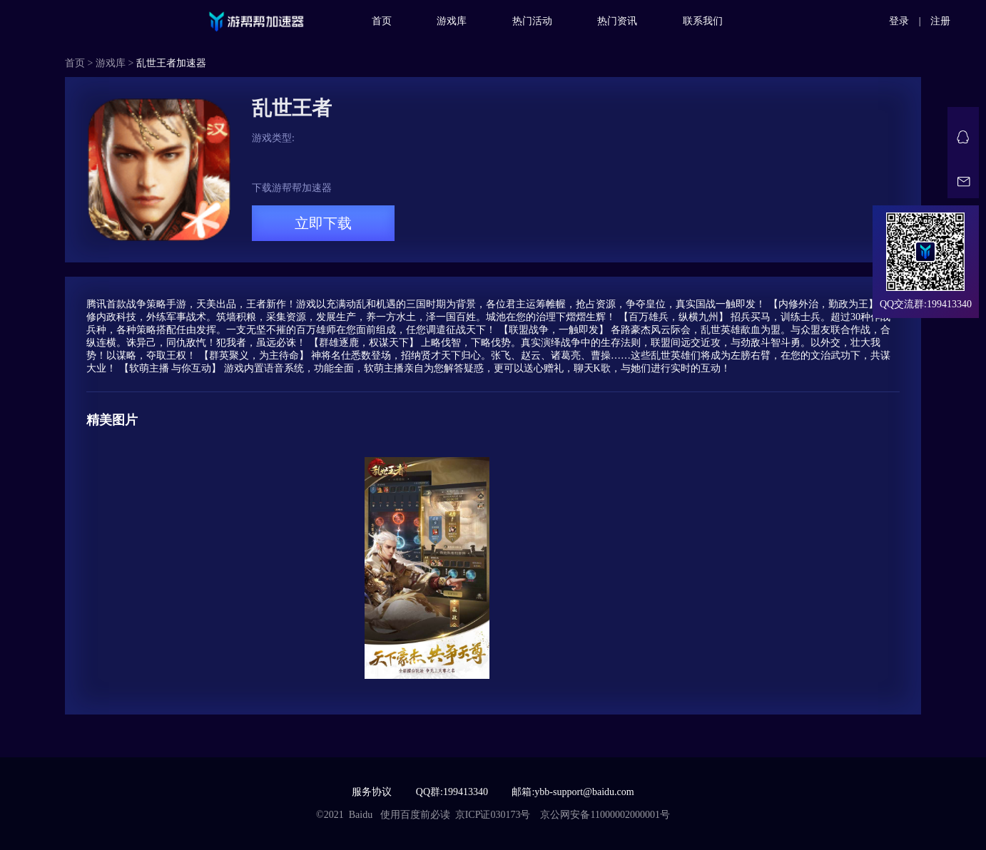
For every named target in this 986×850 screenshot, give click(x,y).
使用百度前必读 (415, 814)
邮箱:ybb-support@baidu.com (573, 792)
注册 (940, 21)
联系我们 (703, 21)
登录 (899, 21)
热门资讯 (617, 21)
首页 (382, 21)
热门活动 (532, 21)
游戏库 (452, 21)
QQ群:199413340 (452, 792)
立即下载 (323, 223)
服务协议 (372, 792)
